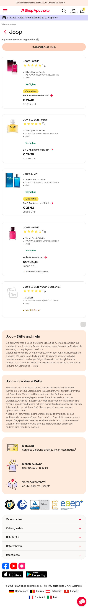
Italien (53, 597)
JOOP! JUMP (30, 174)
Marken (5, 24)
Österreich (54, 591)
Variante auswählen (35, 257)
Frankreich (37, 597)
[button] (44, 519)
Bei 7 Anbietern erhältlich (38, 95)
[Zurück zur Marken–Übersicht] (5, 31)
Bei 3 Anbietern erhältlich (38, 150)
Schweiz (71, 591)
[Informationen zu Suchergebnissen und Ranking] (37, 39)
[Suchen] (64, 10)
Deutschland (18, 591)
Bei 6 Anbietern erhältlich (38, 203)
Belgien (37, 591)
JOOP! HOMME (31, 61)
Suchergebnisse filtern (44, 47)
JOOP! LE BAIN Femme (35, 120)
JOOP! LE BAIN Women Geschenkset (42, 287)
